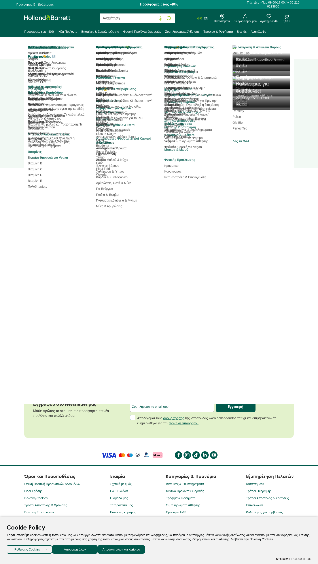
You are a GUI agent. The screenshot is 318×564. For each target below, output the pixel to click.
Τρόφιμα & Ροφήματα (218, 31)
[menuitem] (40, 32)
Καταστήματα (255, 484)
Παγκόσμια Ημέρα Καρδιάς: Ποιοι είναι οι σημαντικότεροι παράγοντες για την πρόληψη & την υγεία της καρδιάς (68, 344)
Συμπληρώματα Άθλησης (182, 31)
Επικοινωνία (254, 505)
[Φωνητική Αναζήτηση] (160, 18)
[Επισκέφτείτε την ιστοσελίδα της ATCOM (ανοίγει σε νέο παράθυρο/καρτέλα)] (293, 559)
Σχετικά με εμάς (121, 484)
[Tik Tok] (195, 455)
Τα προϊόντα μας (121, 505)
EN (206, 18)
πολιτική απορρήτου (184, 423)
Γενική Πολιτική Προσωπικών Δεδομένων (52, 484)
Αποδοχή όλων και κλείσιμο (128, 548)
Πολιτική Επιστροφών (39, 512)
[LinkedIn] (204, 455)
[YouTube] (213, 455)
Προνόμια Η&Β (176, 512)
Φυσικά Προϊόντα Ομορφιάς (142, 31)
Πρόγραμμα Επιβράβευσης (34, 4)
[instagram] (187, 455)
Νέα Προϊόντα (68, 31)
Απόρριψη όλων (77, 548)
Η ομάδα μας (119, 498)
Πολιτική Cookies (36, 498)
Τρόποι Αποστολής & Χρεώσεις (45, 505)
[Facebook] (178, 455)
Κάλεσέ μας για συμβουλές (264, 512)
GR (199, 18)
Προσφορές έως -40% (39, 31)
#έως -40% (169, 4)
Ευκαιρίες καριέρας (123, 512)
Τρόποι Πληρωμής (258, 491)
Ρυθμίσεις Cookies (27, 548)
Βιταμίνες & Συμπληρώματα (100, 31)
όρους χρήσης (173, 418)
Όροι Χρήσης (33, 491)
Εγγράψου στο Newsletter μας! (65, 404)
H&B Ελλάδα (119, 491)
